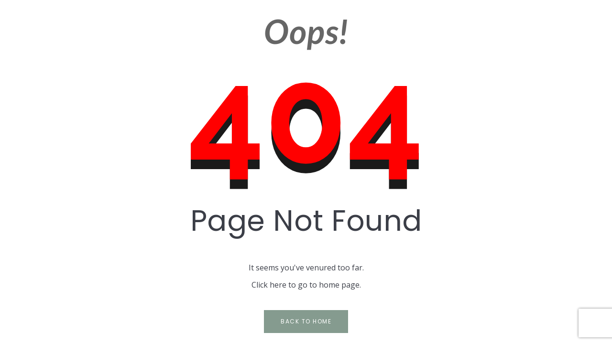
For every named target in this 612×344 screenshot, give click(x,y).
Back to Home (306, 321)
